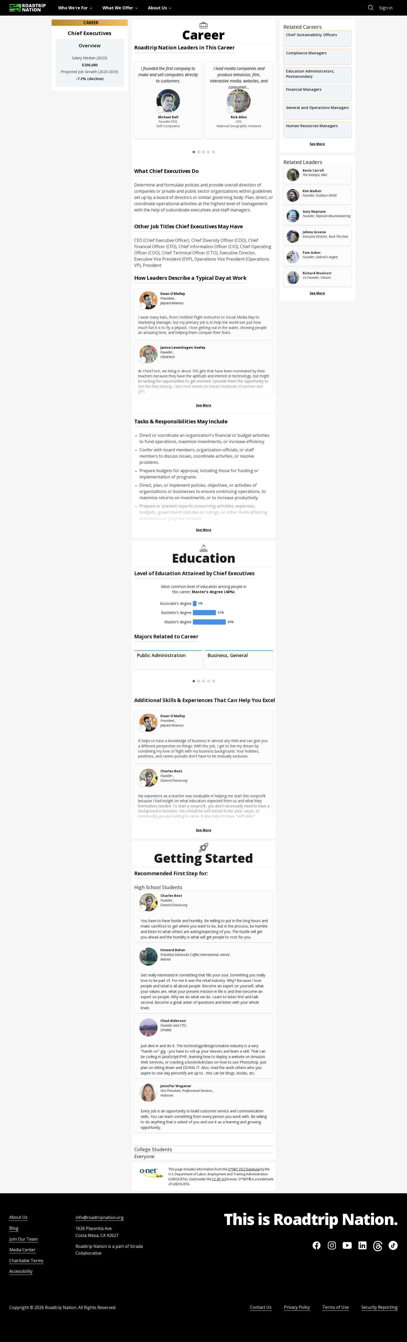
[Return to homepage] (27, 7)
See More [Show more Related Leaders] (317, 293)
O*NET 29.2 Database (244, 1169)
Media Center (22, 1250)
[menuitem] (76, 7)
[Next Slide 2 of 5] (221, 152)
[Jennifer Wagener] (148, 1093)
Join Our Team (23, 1239)
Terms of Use (335, 1307)
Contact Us (261, 1307)
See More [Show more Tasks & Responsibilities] (203, 530)
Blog (13, 1228)
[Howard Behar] (148, 957)
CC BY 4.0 (219, 1179)
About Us (18, 1217)
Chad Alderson (173, 1020)
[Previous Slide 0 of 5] (186, 152)
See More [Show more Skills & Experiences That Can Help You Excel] (203, 830)
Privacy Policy (297, 1307)
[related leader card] (317, 175)
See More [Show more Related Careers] (317, 144)
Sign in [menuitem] (385, 8)
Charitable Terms (26, 1260)
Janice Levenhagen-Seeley (182, 347)
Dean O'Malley (172, 293)
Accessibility (20, 1271)
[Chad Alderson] (148, 1027)
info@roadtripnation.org (100, 1217)
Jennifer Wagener (175, 1086)
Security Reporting (379, 1307)
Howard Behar (172, 950)
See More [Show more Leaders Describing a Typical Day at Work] (203, 405)
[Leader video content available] (148, 300)
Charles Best (171, 771)
